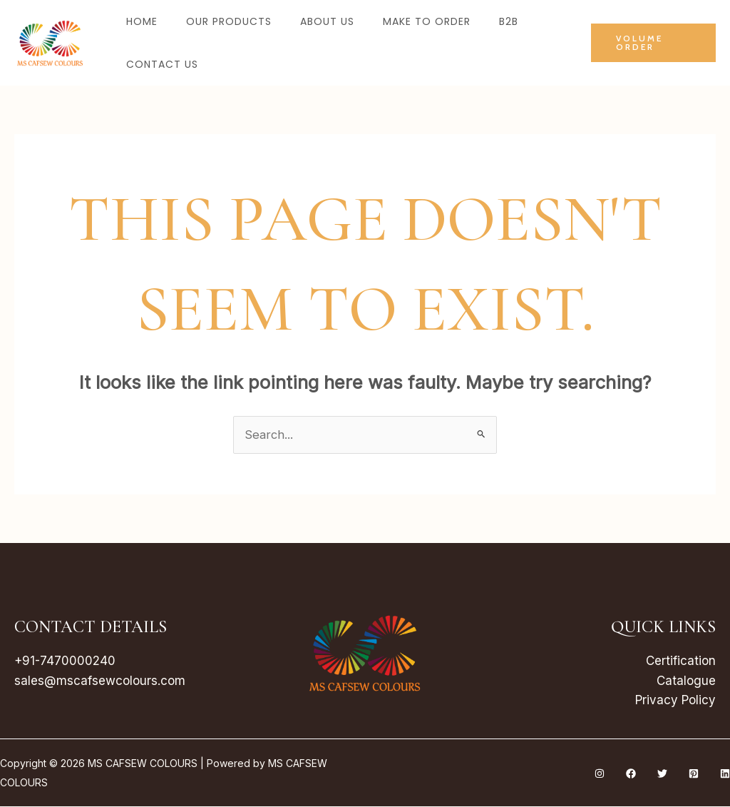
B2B (508, 21)
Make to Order (427, 21)
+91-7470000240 (64, 661)
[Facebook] (631, 774)
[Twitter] (662, 774)
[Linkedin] (725, 774)
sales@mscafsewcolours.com (99, 681)
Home (142, 21)
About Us (327, 21)
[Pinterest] (694, 774)
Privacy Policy (675, 701)
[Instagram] (600, 774)
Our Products (229, 21)
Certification (681, 661)
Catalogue (686, 681)
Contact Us (162, 64)
